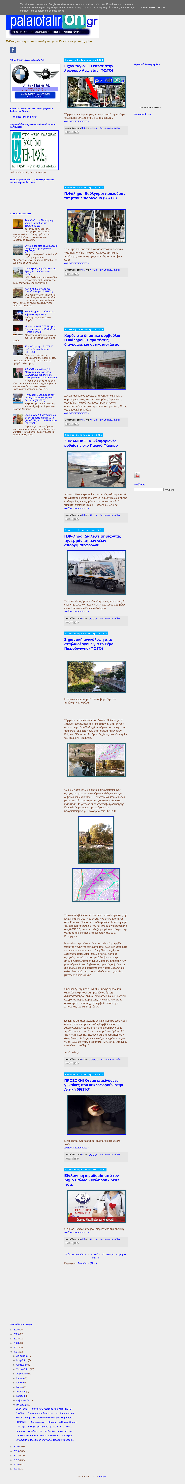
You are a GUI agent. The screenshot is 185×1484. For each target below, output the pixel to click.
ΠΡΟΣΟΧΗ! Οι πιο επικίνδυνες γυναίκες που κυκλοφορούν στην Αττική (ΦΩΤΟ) (93, 1084)
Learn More (148, 7)
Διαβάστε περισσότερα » (76, 121)
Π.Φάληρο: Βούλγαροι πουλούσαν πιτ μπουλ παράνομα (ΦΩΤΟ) (94, 195)
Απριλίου (21, 1391)
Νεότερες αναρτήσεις (75, 1254)
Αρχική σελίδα (95, 1256)
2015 (16, 1464)
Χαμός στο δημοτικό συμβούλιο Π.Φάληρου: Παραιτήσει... (45, 1417)
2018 (16, 1455)
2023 (16, 1343)
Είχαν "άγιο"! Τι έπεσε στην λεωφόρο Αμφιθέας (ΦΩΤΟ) (88, 68)
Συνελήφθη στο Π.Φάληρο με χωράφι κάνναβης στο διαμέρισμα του (39, 223)
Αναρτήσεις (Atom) (87, 1263)
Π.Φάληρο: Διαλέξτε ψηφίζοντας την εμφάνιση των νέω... (44, 1426)
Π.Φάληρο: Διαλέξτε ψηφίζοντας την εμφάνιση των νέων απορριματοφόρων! (92, 540)
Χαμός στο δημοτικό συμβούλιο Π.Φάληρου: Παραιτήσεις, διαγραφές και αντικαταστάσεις (92, 340)
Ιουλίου (20, 1378)
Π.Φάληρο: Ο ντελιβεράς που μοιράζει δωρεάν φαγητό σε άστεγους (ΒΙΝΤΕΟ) (40, 398)
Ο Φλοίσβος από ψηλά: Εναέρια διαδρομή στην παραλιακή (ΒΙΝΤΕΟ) (41, 249)
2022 (16, 1347)
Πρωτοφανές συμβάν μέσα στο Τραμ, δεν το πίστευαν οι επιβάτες (40, 271)
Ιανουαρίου (22, 1405)
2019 (16, 1451)
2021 (16, 1352)
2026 (16, 1329)
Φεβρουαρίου (23, 1400)
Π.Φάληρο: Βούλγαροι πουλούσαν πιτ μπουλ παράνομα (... (46, 1413)
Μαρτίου (20, 1396)
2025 (16, 1334)
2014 (16, 1469)
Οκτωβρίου (22, 1365)
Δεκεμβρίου (22, 1356)
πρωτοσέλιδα (145, 107)
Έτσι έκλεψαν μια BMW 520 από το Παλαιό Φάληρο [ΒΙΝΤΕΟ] (39, 349)
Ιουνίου (20, 1382)
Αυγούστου (22, 1373)
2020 (16, 1446)
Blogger (102, 1476)
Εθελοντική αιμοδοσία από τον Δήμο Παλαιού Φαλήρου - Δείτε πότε (91, 1180)
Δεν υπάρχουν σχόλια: (110, 128)
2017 (16, 1460)
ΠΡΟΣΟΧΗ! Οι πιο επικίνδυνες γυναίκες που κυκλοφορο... (45, 1435)
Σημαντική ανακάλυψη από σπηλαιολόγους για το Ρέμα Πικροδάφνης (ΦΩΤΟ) (89, 644)
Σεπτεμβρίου (23, 1369)
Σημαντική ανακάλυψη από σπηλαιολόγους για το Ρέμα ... (45, 1431)
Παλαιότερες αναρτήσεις (114, 1254)
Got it (161, 7)
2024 (16, 1338)
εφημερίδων (157, 107)
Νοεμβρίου (22, 1360)
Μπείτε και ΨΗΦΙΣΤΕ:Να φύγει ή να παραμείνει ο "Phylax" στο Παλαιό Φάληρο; (40, 329)
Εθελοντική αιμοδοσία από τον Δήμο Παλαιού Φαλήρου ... (45, 1440)
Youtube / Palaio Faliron (25, 117)
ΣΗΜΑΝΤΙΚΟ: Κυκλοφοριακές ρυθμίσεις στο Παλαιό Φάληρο (91, 443)
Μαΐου (19, 1387)
